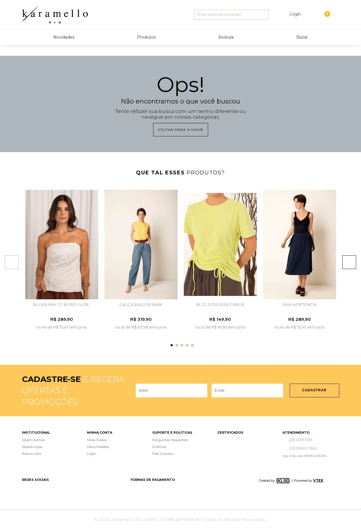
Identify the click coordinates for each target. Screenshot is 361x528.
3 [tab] (182, 345)
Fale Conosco (163, 453)
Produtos (146, 37)
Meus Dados (97, 440)
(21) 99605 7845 (303, 448)
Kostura (226, 37)
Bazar (302, 37)
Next (352, 262)
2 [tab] (176, 345)
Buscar (263, 15)
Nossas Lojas (32, 447)
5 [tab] (192, 345)
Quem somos (33, 440)
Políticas (159, 447)
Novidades (63, 37)
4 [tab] (187, 345)
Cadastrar (314, 390)
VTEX (318, 480)
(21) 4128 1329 (300, 439)
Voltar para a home (181, 129)
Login (91, 453)
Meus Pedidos (98, 447)
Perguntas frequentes (170, 440)
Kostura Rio (31, 453)
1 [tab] (171, 345)
